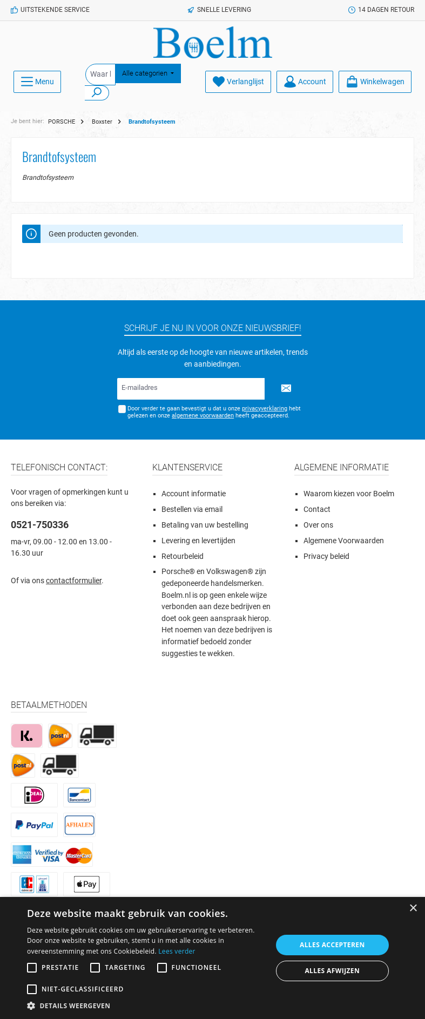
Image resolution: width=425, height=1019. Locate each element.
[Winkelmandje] (375, 82)
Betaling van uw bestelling (204, 525)
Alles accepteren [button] (332, 944)
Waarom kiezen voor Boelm (348, 493)
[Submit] (286, 389)
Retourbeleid (182, 556)
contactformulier (74, 580)
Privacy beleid (326, 556)
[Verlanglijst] (238, 82)
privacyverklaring (264, 408)
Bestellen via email (191, 509)
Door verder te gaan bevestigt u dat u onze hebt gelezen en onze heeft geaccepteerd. (214, 412)
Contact (316, 509)
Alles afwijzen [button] (332, 970)
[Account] (304, 82)
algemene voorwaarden (203, 415)
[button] (146, 1005)
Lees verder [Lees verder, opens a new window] (176, 951)
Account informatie (193, 493)
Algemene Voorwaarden (343, 540)
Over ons (318, 525)
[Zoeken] (97, 92)
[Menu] (37, 82)
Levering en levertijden (198, 540)
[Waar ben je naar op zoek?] (100, 74)
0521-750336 (40, 524)
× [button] (413, 909)
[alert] (212, 958)
